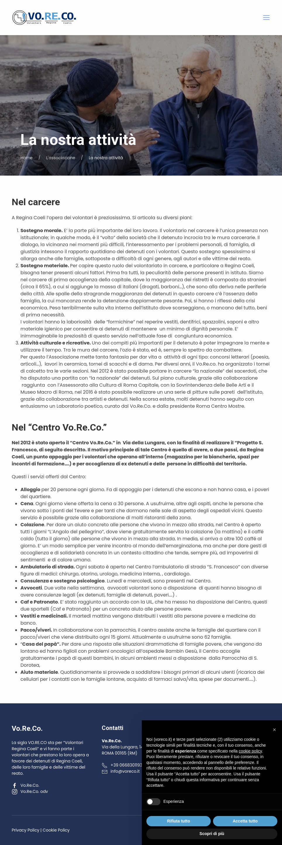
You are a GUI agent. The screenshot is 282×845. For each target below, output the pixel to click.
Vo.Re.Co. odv (30, 791)
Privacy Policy (25, 830)
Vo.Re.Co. (25, 785)
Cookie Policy (56, 830)
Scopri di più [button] (212, 833)
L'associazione (60, 158)
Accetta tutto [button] (245, 821)
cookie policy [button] (250, 751)
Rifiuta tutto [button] (178, 821)
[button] (266, 18)
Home (26, 158)
